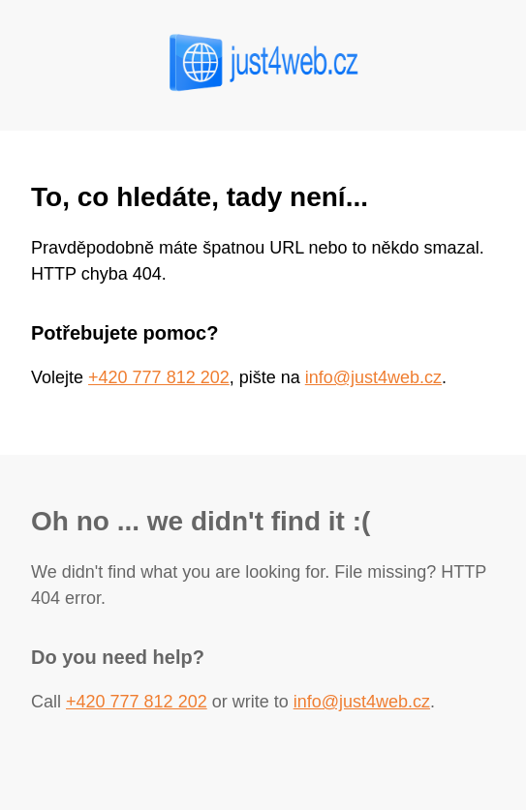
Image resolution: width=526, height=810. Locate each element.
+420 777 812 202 (159, 377)
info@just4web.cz (373, 377)
